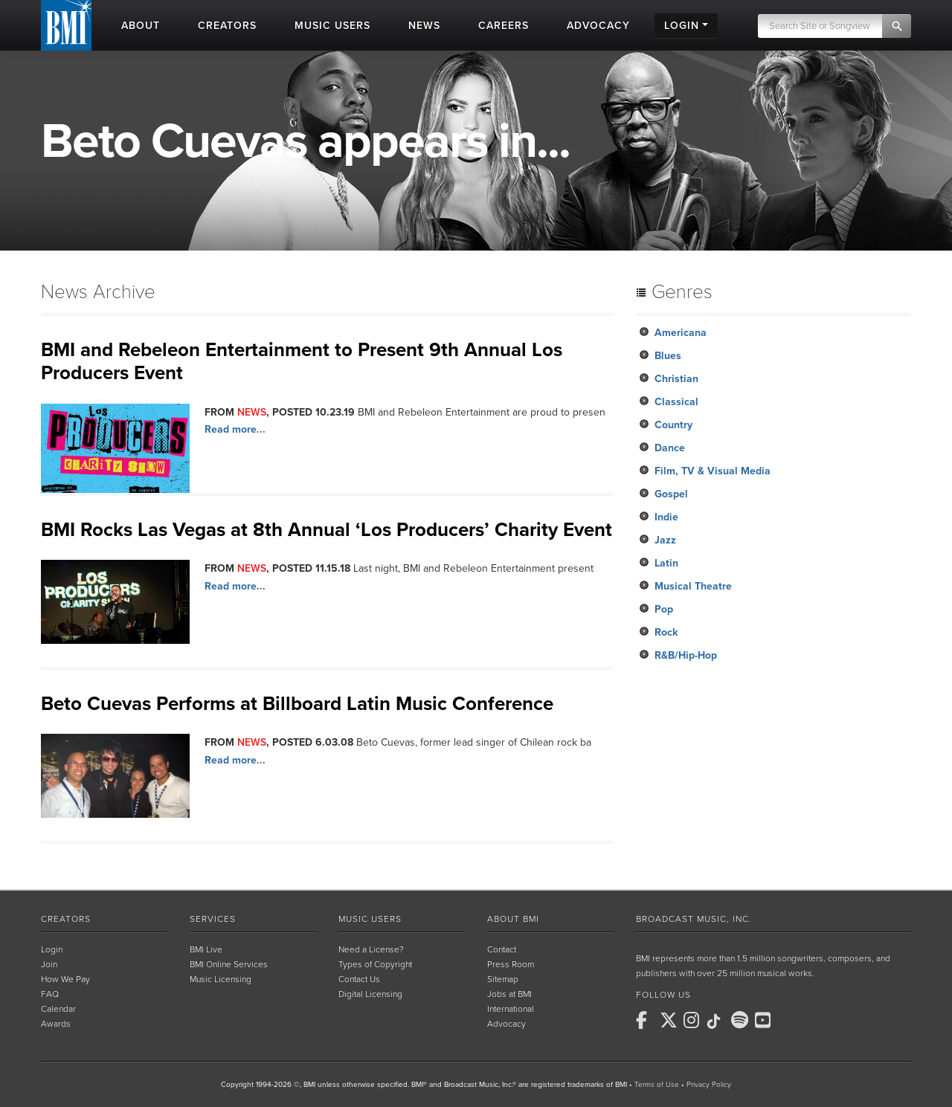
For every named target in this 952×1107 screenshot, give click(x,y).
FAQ (50, 994)
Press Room (510, 964)
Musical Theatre (693, 586)
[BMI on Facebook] (646, 1020)
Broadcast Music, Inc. (694, 919)
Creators (66, 919)
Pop (663, 609)
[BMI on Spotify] (741, 1020)
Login (51, 949)
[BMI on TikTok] (717, 1021)
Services (213, 919)
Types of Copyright (375, 964)
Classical (676, 402)
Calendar (58, 1009)
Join (49, 964)
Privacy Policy (708, 1084)
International (510, 1009)
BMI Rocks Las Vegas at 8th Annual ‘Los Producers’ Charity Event (326, 529)
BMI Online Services (229, 964)
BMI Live (206, 949)
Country (673, 425)
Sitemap (502, 979)
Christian (676, 378)
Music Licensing (220, 979)
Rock (666, 632)
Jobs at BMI (509, 994)
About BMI (513, 919)
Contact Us (359, 979)
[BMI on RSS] (789, 1020)
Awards (56, 1024)
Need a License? (371, 949)
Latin (666, 563)
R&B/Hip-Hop (685, 655)
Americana (680, 332)
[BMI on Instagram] (694, 1020)
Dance (669, 448)
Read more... (235, 429)
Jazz (665, 540)
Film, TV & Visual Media (712, 471)
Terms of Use (656, 1084)
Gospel (671, 494)
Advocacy (506, 1024)
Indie (666, 517)
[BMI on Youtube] (765, 1020)
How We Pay (65, 979)
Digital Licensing (370, 994)
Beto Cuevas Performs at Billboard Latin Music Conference (297, 703)
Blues (667, 355)
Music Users (370, 919)
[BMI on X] (670, 1020)
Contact (501, 949)
